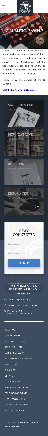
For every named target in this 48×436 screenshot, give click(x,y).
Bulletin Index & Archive (18, 358)
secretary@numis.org (17, 299)
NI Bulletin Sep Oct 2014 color (19, 90)
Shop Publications (14, 399)
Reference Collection (16, 387)
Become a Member (14, 410)
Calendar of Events (15, 393)
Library (8, 375)
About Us (9, 329)
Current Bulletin (14, 352)
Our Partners (12, 381)
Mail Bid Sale (11, 364)
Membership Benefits (16, 404)
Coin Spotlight (12, 335)
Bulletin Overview (15, 341)
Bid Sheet (9, 370)
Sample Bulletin (13, 347)
